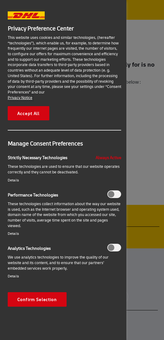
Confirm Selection (37, 299)
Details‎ (13, 180)
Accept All (28, 113)
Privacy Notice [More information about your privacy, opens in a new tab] (20, 97)
